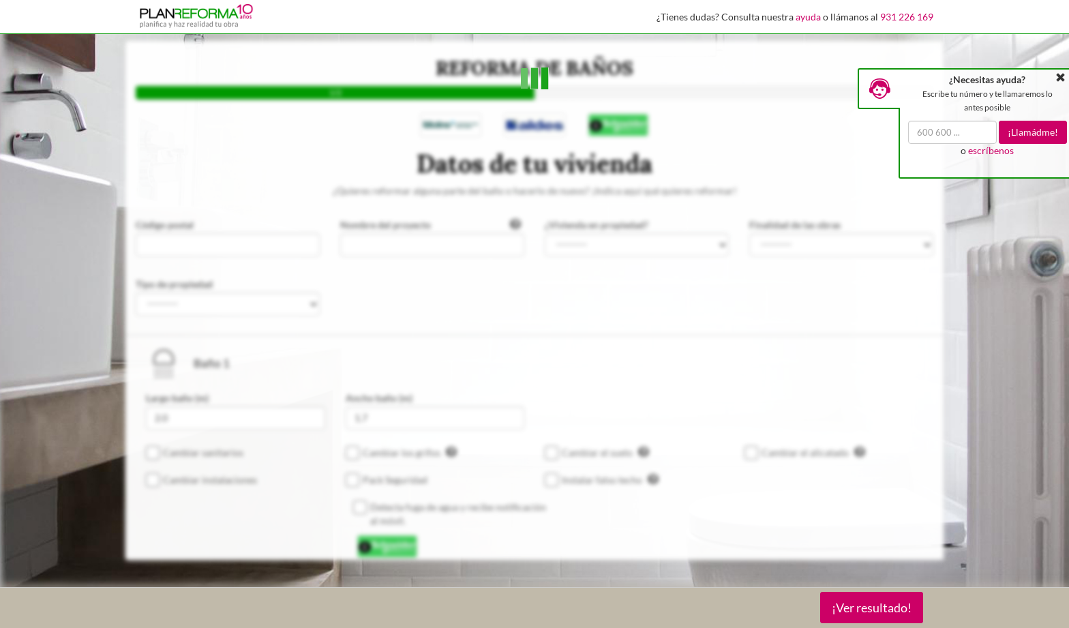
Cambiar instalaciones (210, 479)
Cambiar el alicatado (813, 452)
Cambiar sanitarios (203, 452)
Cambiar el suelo (605, 452)
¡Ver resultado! (872, 607)
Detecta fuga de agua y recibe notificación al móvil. (458, 513)
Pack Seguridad (395, 479)
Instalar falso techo (610, 479)
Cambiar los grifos (410, 452)
